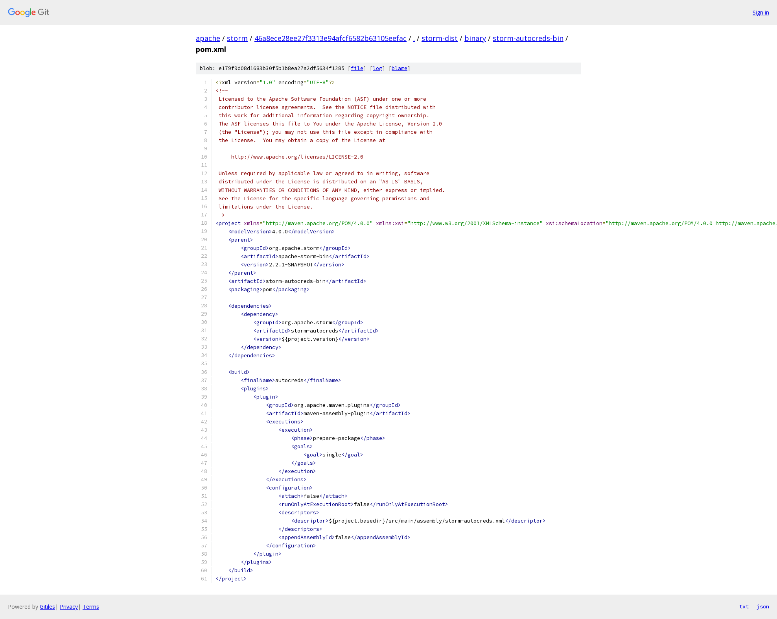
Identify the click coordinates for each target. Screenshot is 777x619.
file (357, 68)
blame (399, 68)
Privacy (69, 606)
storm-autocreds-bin (528, 38)
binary (475, 38)
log (377, 68)
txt (744, 606)
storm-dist (440, 38)
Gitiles (47, 606)
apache (208, 38)
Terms (91, 606)
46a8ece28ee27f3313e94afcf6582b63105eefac (330, 38)
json (763, 606)
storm (237, 38)
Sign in (761, 12)
